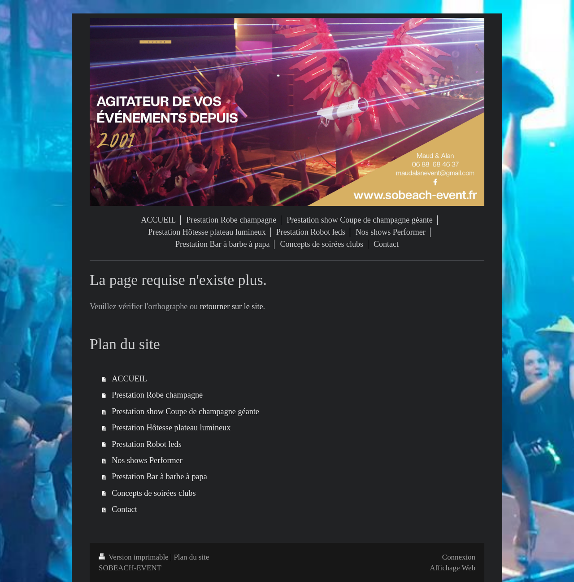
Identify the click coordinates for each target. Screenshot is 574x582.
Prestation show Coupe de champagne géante (185, 411)
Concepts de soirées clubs (154, 493)
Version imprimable (134, 557)
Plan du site (191, 557)
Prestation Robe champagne (157, 394)
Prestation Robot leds (147, 444)
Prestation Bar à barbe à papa (159, 476)
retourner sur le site (231, 306)
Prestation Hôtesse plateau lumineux (171, 427)
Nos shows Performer (147, 460)
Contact (124, 509)
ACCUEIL (129, 378)
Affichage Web (452, 568)
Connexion (458, 557)
